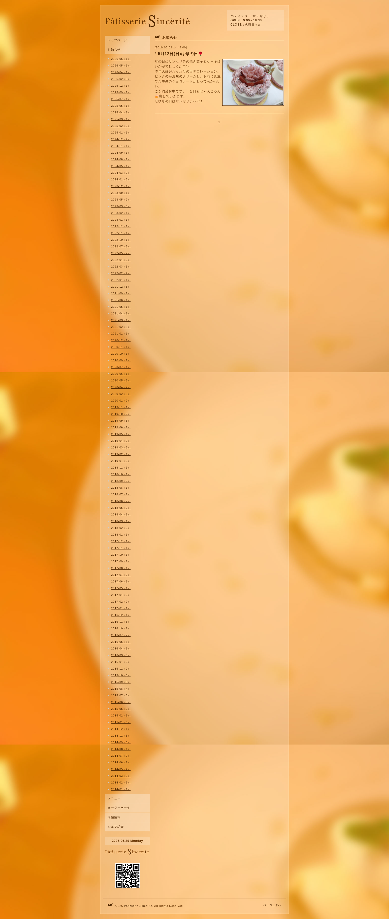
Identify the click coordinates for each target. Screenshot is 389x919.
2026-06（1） (121, 58)
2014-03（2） (121, 775)
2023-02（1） (121, 212)
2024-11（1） (121, 145)
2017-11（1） (121, 547)
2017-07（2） (121, 574)
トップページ (117, 40)
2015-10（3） (121, 675)
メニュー (114, 798)
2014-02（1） (121, 782)
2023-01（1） (121, 219)
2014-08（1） (121, 749)
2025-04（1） (121, 112)
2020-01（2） (121, 400)
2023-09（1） (121, 192)
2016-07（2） (121, 635)
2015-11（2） (121, 668)
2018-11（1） (121, 467)
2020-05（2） (121, 380)
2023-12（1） (121, 186)
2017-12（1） (121, 541)
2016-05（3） (121, 641)
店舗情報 (114, 817)
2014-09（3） (121, 742)
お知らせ (114, 49)
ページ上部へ (272, 905)
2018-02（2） (121, 527)
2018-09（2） (121, 480)
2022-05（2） (121, 253)
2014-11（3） (121, 735)
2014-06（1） (121, 762)
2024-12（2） (121, 139)
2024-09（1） (121, 152)
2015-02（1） (121, 715)
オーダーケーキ (119, 808)
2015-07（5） (121, 695)
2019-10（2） (121, 413)
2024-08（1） (121, 159)
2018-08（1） (121, 487)
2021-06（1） (121, 300)
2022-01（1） (121, 279)
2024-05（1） (121, 166)
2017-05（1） (121, 588)
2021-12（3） (121, 286)
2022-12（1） (121, 226)
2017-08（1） (121, 568)
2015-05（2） (121, 708)
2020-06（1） (121, 373)
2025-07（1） (121, 99)
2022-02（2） (121, 273)
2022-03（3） (121, 266)
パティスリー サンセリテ (250, 16)
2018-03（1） (121, 521)
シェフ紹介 (116, 826)
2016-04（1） (121, 648)
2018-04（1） (121, 514)
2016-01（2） (121, 661)
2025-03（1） (121, 119)
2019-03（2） (121, 447)
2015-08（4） (121, 688)
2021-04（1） (121, 313)
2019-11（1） (121, 407)
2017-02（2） (121, 601)
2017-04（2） (121, 594)
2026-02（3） (121, 78)
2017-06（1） (121, 581)
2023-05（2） (121, 199)
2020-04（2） (121, 387)
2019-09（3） (121, 420)
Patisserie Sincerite (138, 905)
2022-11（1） (121, 233)
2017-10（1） (121, 554)
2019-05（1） (121, 434)
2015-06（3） (121, 702)
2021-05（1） (121, 306)
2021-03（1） (121, 320)
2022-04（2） (121, 259)
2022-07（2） (121, 246)
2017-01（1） (121, 608)
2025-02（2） (121, 125)
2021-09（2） (121, 293)
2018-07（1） (121, 494)
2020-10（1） (121, 353)
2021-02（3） (121, 326)
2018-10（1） (121, 474)
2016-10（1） (121, 628)
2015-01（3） (121, 722)
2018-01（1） (121, 534)
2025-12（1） (121, 85)
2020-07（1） (121, 367)
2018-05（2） (121, 507)
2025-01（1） (121, 132)
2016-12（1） (121, 614)
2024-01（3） (121, 179)
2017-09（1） (121, 561)
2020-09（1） (121, 360)
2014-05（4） (121, 769)
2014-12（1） (121, 728)
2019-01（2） (121, 460)
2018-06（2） (121, 501)
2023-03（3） (121, 206)
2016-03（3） (121, 655)
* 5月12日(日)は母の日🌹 (179, 54)
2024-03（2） (121, 172)
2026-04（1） (121, 72)
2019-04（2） (121, 440)
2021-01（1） (121, 333)
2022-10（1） (121, 239)
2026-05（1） (121, 65)
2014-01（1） (121, 789)
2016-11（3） (121, 621)
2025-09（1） (121, 92)
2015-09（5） (121, 682)
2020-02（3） (121, 393)
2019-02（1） (121, 454)
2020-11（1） (121, 346)
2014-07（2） (121, 755)
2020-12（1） (121, 340)
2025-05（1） (121, 105)
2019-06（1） (121, 427)
